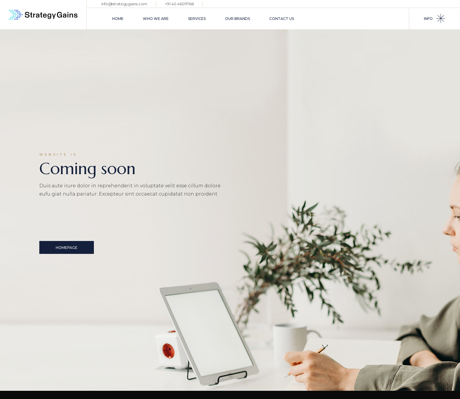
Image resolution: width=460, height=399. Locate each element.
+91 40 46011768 (179, 3)
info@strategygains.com (124, 3)
